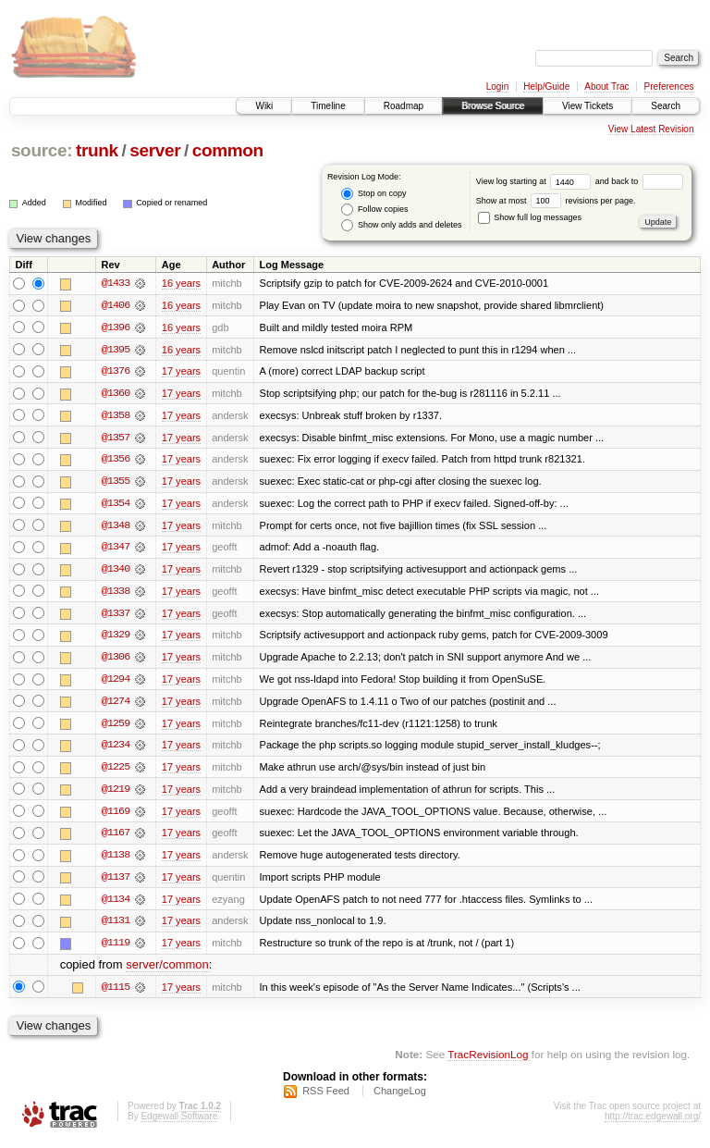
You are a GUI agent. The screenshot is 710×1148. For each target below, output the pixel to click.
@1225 (115, 771)
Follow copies (374, 210)
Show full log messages (529, 217)
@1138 (115, 860)
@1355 (115, 482)
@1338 (115, 593)
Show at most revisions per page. (556, 200)
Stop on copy (373, 194)
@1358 (115, 416)
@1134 (115, 904)
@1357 (115, 438)
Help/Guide (546, 86)
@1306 (115, 660)
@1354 (115, 505)
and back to (639, 181)
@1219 (115, 793)
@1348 (115, 527)
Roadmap (403, 106)
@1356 (115, 460)
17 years (181, 371)
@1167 (115, 838)
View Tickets (587, 106)
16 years (181, 283)
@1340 (115, 571)
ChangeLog (399, 1098)
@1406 (115, 305)
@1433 (115, 283)
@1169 (115, 816)
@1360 (115, 394)
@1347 (115, 549)
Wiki (264, 106)
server (154, 150)
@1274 (115, 704)
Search (665, 106)
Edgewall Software (179, 1123)
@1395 (115, 349)
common (227, 150)
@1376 (115, 371)
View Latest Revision (651, 129)
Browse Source (492, 106)
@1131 (115, 927)
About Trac (606, 86)
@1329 (115, 638)
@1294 (115, 682)
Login (497, 86)
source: (41, 150)
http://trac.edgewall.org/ (653, 1123)
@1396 (115, 327)
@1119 (115, 949)
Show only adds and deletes (401, 225)
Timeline (328, 106)
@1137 (115, 882)
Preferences (669, 86)
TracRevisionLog (487, 1061)
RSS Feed (325, 1098)
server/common (167, 972)
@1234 (115, 749)
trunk (97, 150)
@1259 (115, 727)
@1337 (115, 616)
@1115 (115, 993)
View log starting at (535, 181)
